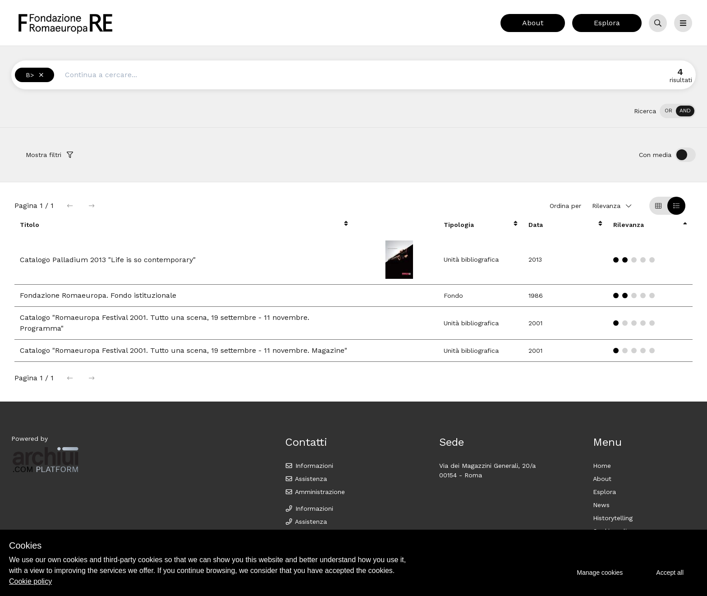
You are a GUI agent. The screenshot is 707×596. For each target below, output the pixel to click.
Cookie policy (30, 581)
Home (602, 465)
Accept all (670, 572)
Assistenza (306, 478)
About (532, 22)
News (601, 504)
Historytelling (613, 518)
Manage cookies (600, 572)
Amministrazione (315, 491)
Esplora (607, 22)
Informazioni (309, 465)
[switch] (678, 111)
